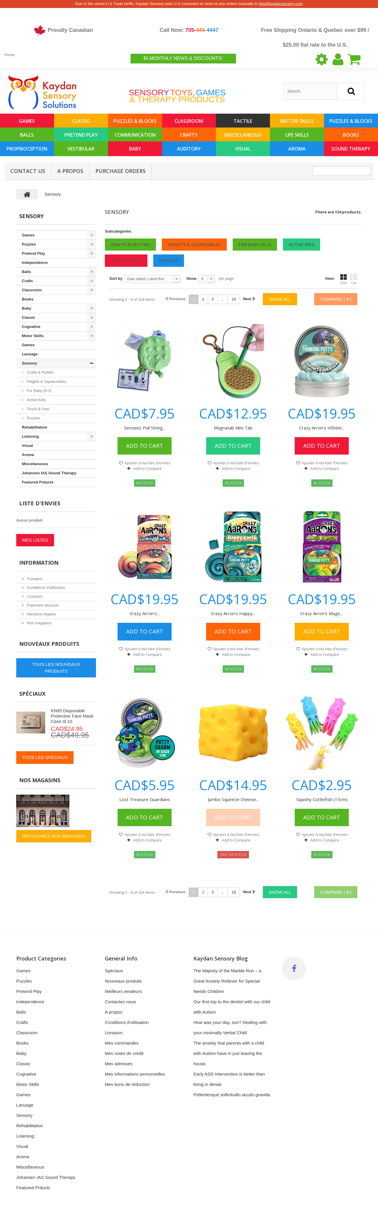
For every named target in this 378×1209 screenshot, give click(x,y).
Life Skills (297, 135)
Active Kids (301, 244)
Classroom (189, 121)
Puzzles (168, 260)
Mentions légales (41, 614)
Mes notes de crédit (124, 1053)
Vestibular (80, 149)
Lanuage (30, 354)
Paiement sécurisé (42, 605)
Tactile (243, 121)
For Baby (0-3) (255, 244)
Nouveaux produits (49, 643)
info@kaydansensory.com (281, 3)
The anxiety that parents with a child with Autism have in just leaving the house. (228, 1053)
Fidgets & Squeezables (194, 244)
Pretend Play (81, 135)
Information (38, 562)
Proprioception (26, 149)
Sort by (116, 278)
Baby (135, 149)
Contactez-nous (120, 1001)
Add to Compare (147, 468)
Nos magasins (38, 623)
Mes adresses (118, 1063)
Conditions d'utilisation (45, 587)
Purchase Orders (120, 170)
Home (9, 55)
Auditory (189, 149)
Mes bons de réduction (127, 1084)
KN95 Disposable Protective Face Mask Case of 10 (72, 716)
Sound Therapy (350, 149)
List (353, 279)
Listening (30, 436)
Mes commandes (122, 1042)
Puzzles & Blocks (135, 121)
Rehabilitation (34, 427)
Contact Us (27, 170)
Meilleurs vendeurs (123, 991)
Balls (27, 135)
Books (351, 135)
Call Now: (188, 30)
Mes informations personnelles (135, 1073)
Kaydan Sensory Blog (220, 958)
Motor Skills (297, 121)
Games (27, 121)
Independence (35, 262)
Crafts (189, 135)
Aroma (297, 149)
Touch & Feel (126, 260)
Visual (243, 149)
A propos (70, 170)
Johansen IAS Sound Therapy (49, 473)
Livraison (34, 596)
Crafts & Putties (130, 244)
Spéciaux (32, 693)
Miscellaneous (242, 135)
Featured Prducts (37, 482)
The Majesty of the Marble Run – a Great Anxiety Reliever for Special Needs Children (227, 981)
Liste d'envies (39, 503)
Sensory (29, 363)
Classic (81, 121)
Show (191, 278)
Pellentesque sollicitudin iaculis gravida (231, 1094)
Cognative (31, 326)
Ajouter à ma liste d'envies (147, 462)
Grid (343, 279)
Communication (135, 135)
